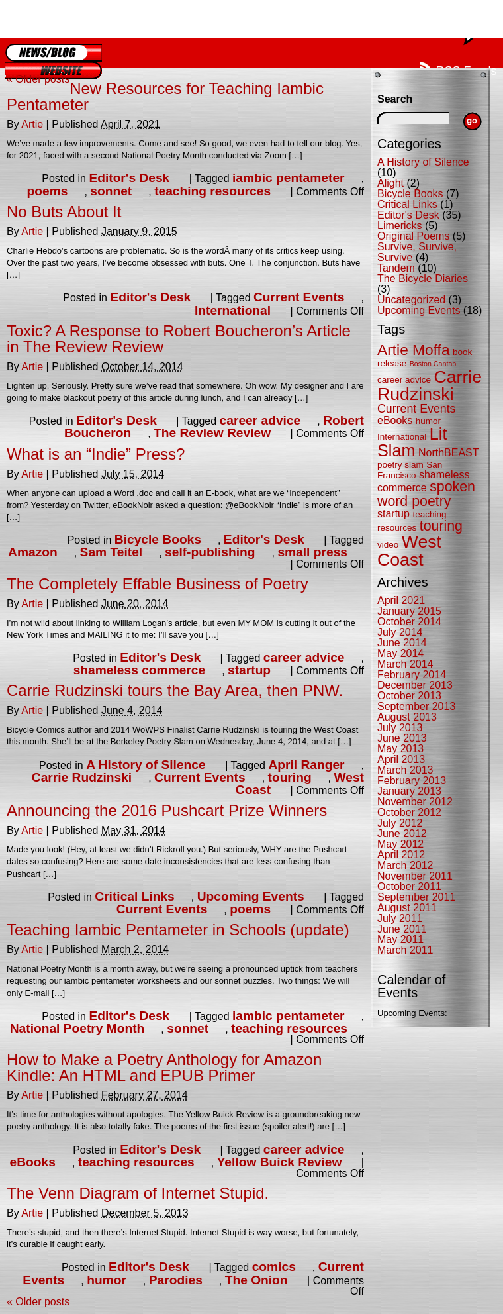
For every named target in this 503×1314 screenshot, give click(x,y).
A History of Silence (146, 765)
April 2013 (401, 759)
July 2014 (400, 632)
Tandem (396, 268)
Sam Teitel (111, 552)
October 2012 (409, 812)
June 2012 (402, 833)
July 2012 (400, 823)
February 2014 (411, 674)
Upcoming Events (250, 896)
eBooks (33, 1162)
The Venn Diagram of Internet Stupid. (138, 1193)
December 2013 (415, 685)
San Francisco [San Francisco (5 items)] (409, 470)
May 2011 (400, 939)
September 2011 (416, 897)
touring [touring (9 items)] (441, 526)
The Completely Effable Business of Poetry (157, 584)
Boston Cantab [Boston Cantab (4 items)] (433, 364)
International (233, 310)
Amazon (33, 552)
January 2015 (409, 611)
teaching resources (212, 191)
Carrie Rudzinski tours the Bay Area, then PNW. (175, 690)
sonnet (111, 191)
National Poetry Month (77, 1028)
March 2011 (405, 950)
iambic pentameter (288, 178)
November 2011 (415, 876)
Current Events (299, 297)
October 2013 (409, 695)
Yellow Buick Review (279, 1162)
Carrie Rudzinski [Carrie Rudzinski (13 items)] (429, 386)
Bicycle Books (157, 539)
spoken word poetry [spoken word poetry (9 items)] (426, 494)
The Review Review (212, 433)
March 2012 (405, 865)
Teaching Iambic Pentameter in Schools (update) (178, 929)
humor (106, 1280)
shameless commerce (139, 670)
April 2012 (401, 854)
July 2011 (400, 918)
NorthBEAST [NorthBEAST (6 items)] (448, 452)
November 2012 (415, 801)
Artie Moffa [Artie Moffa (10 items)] (413, 349)
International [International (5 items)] (401, 437)
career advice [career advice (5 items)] (404, 380)
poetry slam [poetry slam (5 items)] (400, 465)
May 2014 (400, 653)
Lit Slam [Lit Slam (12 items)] (412, 442)
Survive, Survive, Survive (417, 252)
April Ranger (306, 765)
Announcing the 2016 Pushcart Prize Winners (167, 810)
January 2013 (409, 791)
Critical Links (135, 896)
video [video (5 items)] (387, 545)
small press (312, 552)
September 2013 (416, 706)
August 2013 (407, 717)
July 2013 (400, 727)
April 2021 (401, 600)
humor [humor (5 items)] (428, 421)
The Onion (256, 1280)
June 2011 (402, 929)
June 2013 (402, 738)
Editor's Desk (129, 178)
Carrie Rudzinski (82, 777)
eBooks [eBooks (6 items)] (394, 420)
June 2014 (402, 642)
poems (47, 191)
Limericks (399, 225)
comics (274, 1267)
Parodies (176, 1280)
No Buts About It (64, 212)
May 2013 (400, 748)
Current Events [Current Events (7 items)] (416, 408)
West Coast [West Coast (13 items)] (409, 551)
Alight (390, 183)
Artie (32, 124)
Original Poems (413, 236)
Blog (53, 53)
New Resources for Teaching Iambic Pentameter (165, 96)
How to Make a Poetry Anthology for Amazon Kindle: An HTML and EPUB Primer (164, 1067)
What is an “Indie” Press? (96, 454)
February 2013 (411, 780)
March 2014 (405, 664)
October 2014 (409, 621)
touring (290, 777)
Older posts (38, 79)
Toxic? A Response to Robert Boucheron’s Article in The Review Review (179, 339)
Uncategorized (411, 299)
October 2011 (409, 886)
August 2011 (407, 907)
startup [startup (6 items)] (393, 513)
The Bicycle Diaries (422, 278)
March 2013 (405, 770)
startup (249, 670)
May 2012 (400, 844)
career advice (260, 420)
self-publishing (210, 552)
